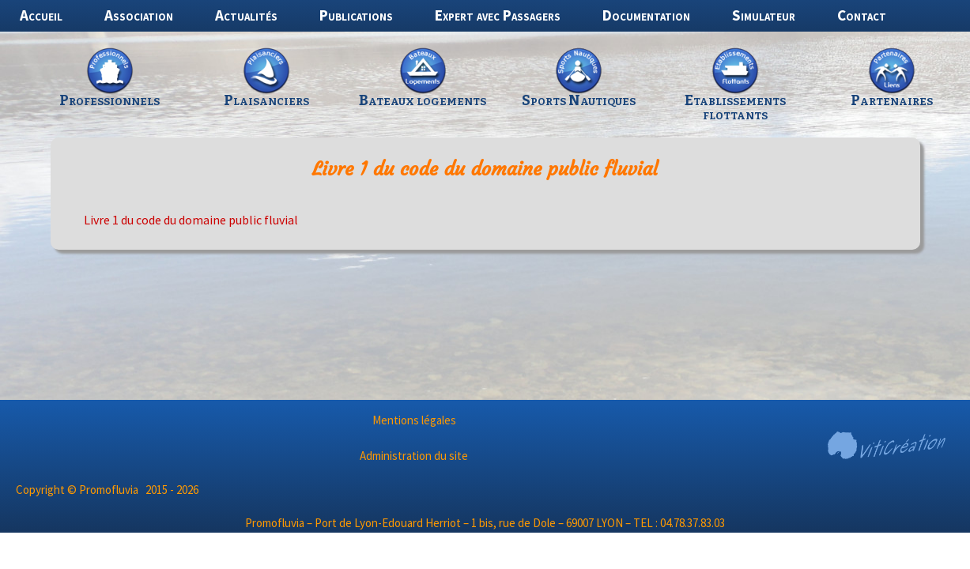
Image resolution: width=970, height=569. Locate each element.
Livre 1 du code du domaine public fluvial (191, 220)
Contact (861, 15)
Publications (356, 15)
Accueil (41, 15)
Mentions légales (414, 420)
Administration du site (414, 455)
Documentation (646, 15)
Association (138, 15)
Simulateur (763, 15)
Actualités (246, 15)
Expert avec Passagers (497, 15)
